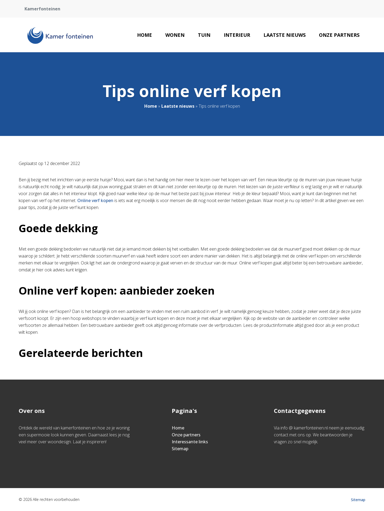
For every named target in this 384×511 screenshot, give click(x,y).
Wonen (175, 35)
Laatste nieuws (284, 35)
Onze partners (339, 35)
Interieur (237, 35)
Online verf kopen (95, 200)
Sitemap (180, 449)
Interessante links (190, 442)
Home (144, 35)
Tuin (204, 35)
